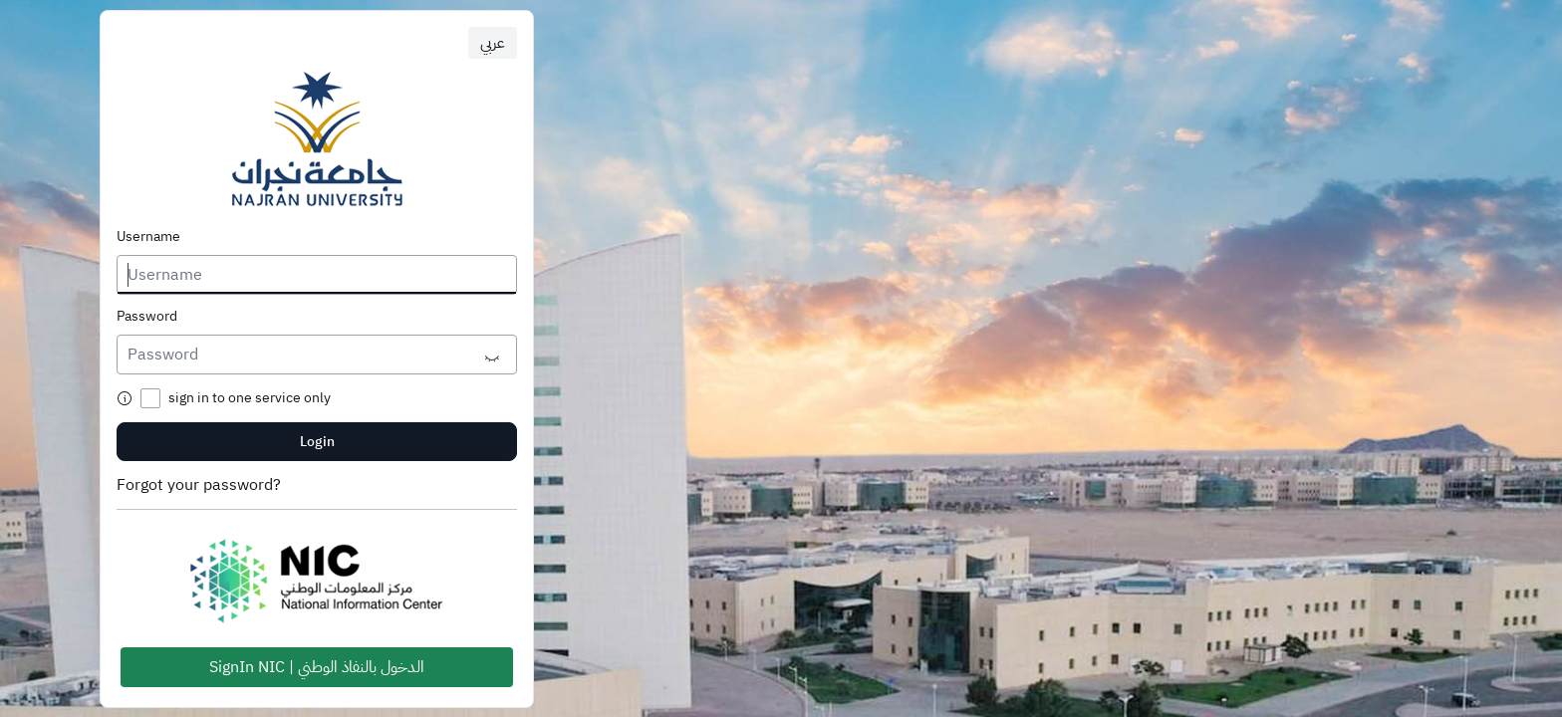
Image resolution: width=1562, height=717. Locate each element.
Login (317, 441)
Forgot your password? (199, 485)
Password (147, 317)
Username (148, 237)
